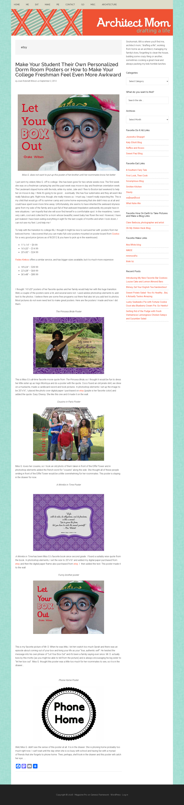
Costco (115, 233)
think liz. (130, 261)
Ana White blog (133, 244)
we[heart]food (133, 197)
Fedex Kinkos (22, 259)
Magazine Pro (81, 795)
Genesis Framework (100, 795)
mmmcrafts (131, 255)
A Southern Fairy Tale (136, 170)
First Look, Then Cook (137, 175)
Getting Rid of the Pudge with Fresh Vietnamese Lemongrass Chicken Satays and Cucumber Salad (146, 315)
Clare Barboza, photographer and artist (145, 222)
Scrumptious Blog (135, 181)
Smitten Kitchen (134, 186)
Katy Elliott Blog (134, 142)
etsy (81, 390)
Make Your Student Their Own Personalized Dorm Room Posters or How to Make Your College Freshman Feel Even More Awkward (68, 69)
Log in (125, 795)
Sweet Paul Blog (134, 153)
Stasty (129, 192)
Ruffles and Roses (135, 148)
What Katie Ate (133, 203)
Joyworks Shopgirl (135, 136)
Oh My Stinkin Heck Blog (138, 228)
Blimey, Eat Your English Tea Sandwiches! (146, 287)
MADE (129, 250)
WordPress (115, 795)
